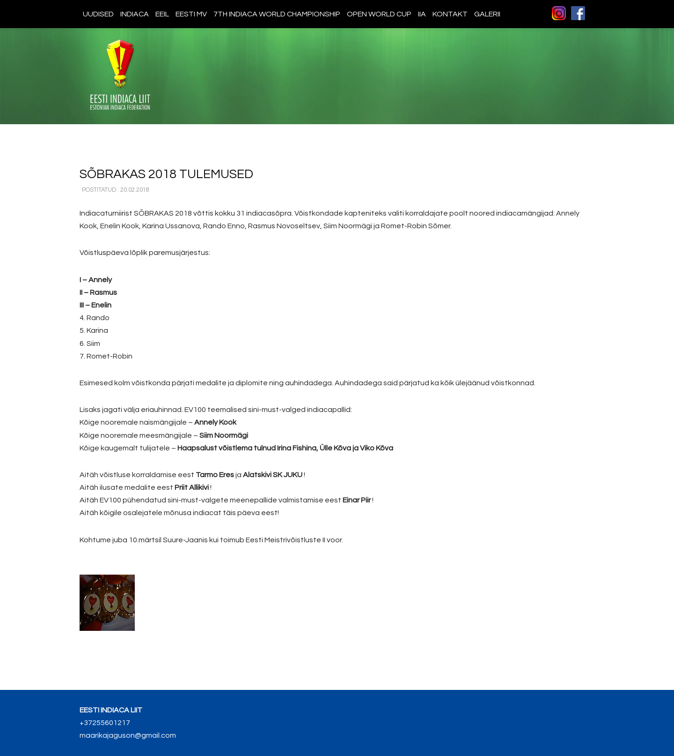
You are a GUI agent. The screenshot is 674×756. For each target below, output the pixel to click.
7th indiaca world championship (276, 14)
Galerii (487, 14)
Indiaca (134, 14)
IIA (422, 14)
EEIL (162, 14)
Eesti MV (191, 14)
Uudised (98, 14)
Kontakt (450, 14)
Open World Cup (379, 14)
